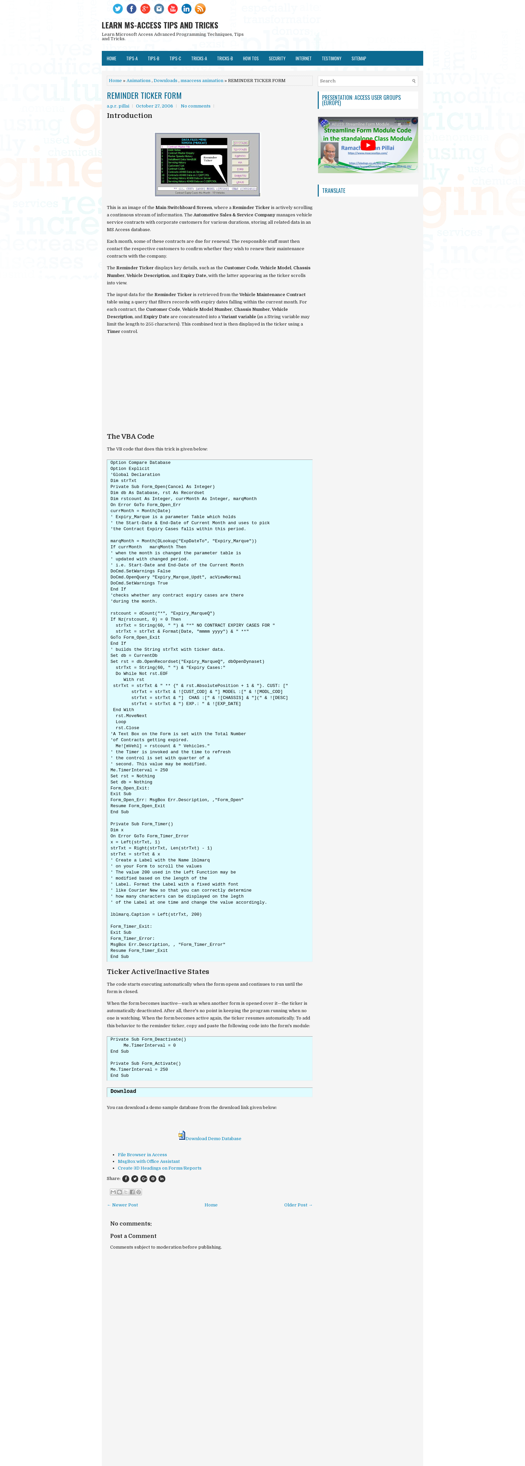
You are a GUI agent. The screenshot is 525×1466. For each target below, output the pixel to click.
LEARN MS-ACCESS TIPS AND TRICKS (160, 25)
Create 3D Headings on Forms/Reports (160, 1168)
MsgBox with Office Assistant (149, 1161)
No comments (196, 106)
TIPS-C (175, 58)
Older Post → (298, 1204)
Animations (139, 80)
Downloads (165, 80)
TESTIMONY (332, 58)
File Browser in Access (142, 1154)
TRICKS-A (199, 58)
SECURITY (277, 58)
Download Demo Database (209, 1138)
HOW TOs (251, 58)
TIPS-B (153, 58)
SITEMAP (359, 58)
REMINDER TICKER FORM (144, 95)
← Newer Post (122, 1204)
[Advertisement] (210, 386)
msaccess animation (201, 80)
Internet (304, 58)
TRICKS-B (225, 58)
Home (111, 58)
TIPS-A (132, 58)
